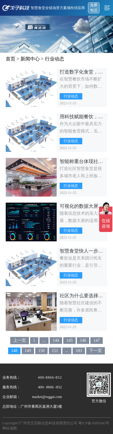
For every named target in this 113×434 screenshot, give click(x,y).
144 (56, 340)
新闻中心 (30, 58)
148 (14, 350)
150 (41, 350)
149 (28, 350)
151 (55, 350)
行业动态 (54, 58)
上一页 (19, 340)
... (44, 340)
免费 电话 (93, 7)
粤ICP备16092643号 (93, 423)
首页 (10, 58)
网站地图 (9, 428)
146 (83, 340)
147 (96, 340)
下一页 (95, 350)
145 (69, 340)
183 (79, 350)
